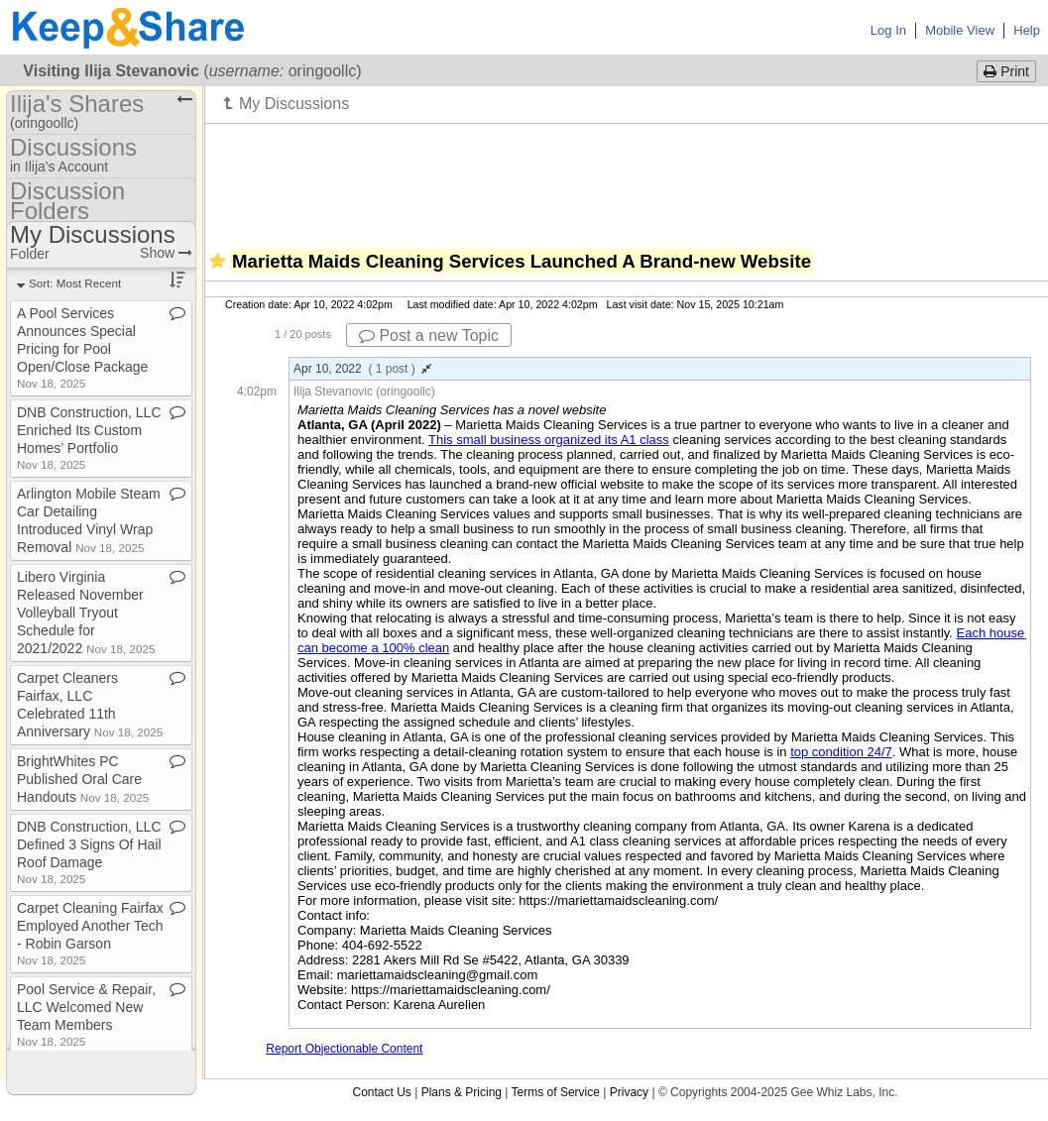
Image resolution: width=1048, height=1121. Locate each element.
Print (1006, 71)
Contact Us (381, 1092)
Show (166, 253)
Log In (888, 30)
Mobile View (959, 30)
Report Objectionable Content (344, 1049)
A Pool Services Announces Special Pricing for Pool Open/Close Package (82, 347)
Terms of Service (556, 1092)
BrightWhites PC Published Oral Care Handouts (83, 779)
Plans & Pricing (461, 1092)
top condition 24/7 (841, 751)
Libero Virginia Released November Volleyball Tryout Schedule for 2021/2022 (86, 612)
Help (1026, 30)
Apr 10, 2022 (362, 369)
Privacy (629, 1092)
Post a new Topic (429, 335)
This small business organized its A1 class (548, 439)
